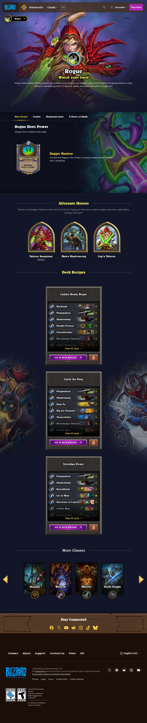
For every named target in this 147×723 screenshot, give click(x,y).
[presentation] (10, 7)
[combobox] (15, 18)
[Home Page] (23, 7)
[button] (68, 357)
